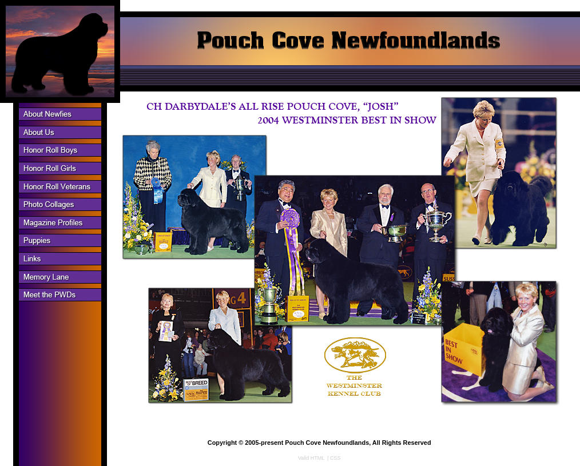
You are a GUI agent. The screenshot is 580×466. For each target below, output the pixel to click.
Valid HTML (311, 458)
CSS (335, 458)
